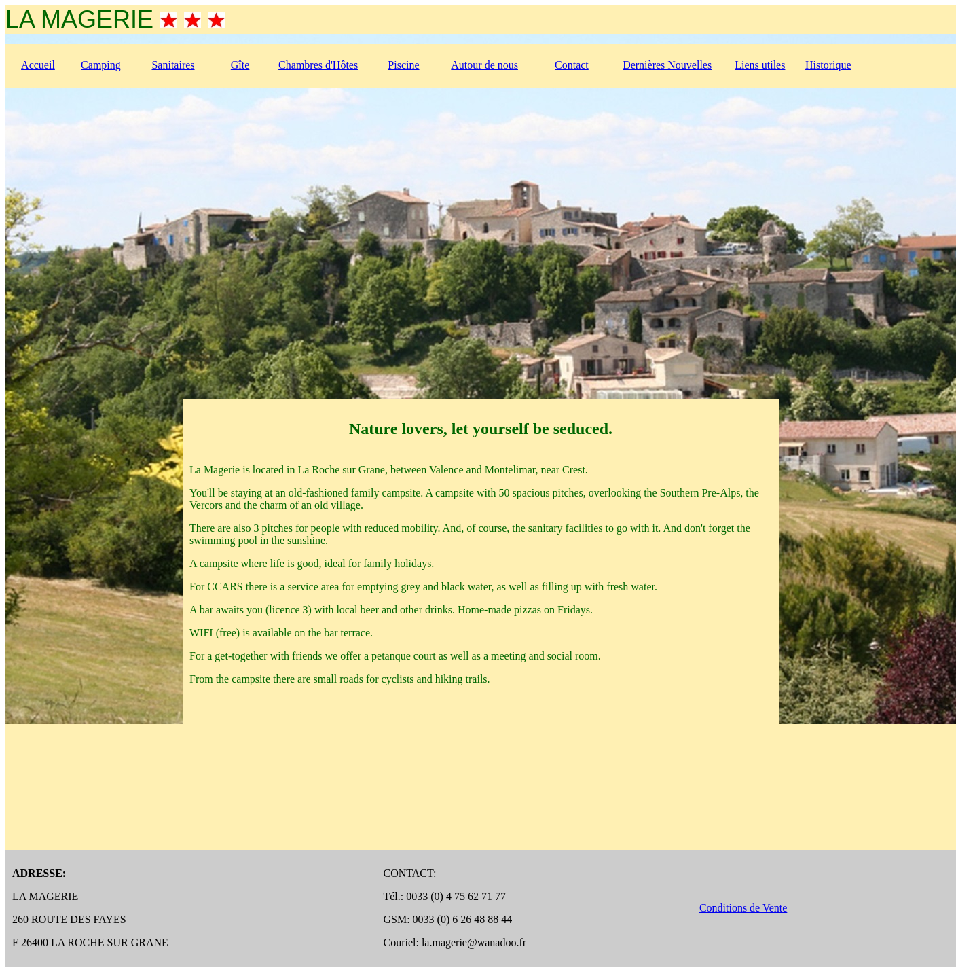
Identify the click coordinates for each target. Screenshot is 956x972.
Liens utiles (760, 65)
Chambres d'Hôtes (318, 65)
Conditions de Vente (743, 908)
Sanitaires (172, 65)
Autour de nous (484, 65)
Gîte (240, 65)
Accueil (38, 65)
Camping (101, 65)
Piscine (403, 65)
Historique (828, 65)
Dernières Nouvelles (667, 65)
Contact (572, 65)
